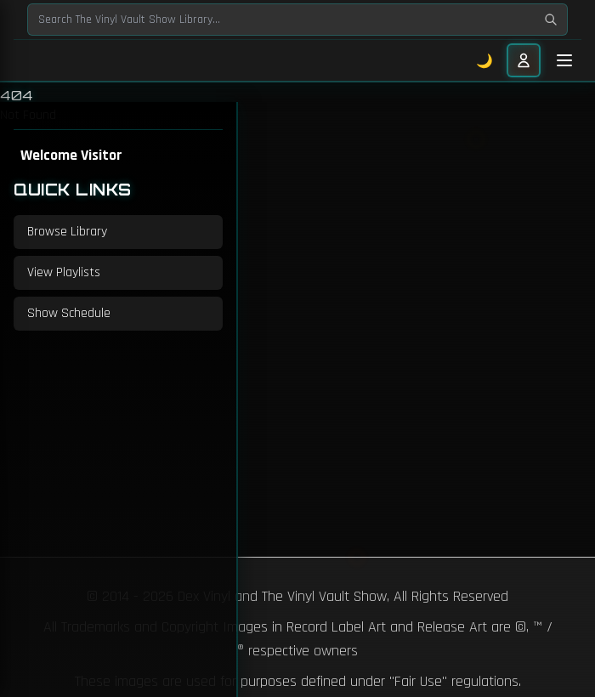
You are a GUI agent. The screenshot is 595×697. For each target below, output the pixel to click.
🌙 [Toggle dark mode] (485, 60)
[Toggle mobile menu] (564, 60)
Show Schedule (68, 313)
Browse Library (67, 232)
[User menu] (524, 60)
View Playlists (63, 272)
